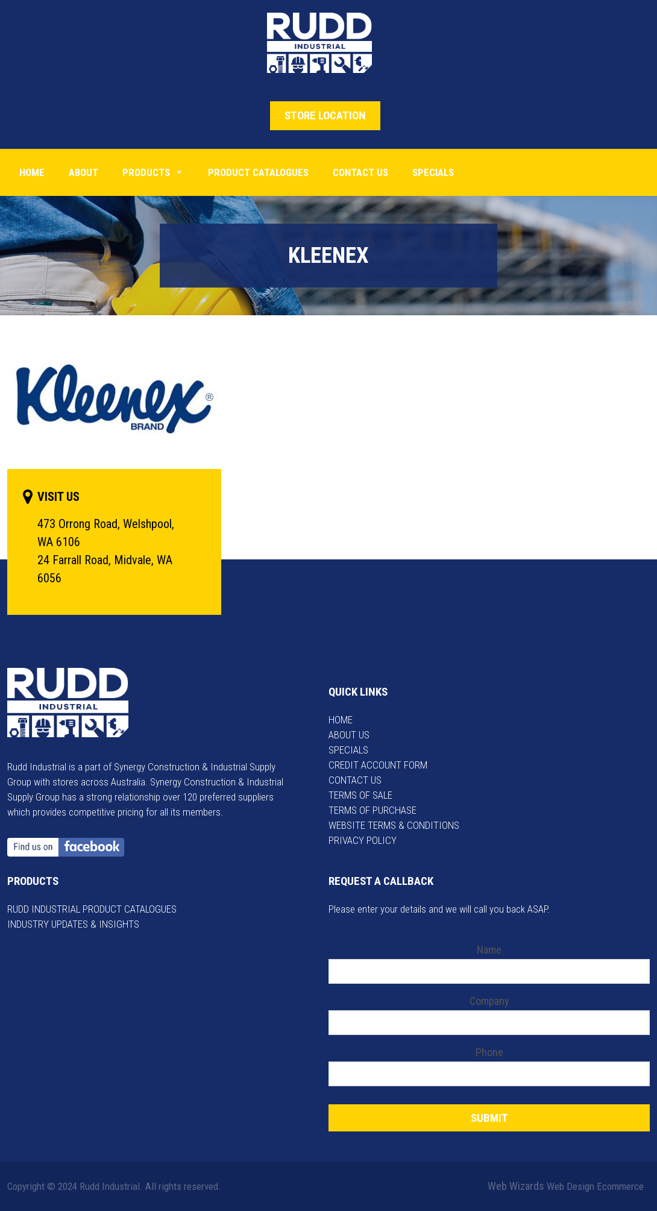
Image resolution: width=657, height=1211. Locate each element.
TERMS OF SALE (360, 795)
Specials (433, 172)
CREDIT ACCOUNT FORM (377, 765)
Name (489, 949)
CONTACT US (355, 780)
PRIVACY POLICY (362, 840)
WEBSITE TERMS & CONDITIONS (393, 825)
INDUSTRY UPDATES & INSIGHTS (73, 924)
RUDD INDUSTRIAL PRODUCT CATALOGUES (92, 909)
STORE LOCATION (325, 115)
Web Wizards (516, 1186)
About (83, 172)
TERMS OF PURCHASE (372, 810)
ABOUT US (348, 735)
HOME (340, 720)
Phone (489, 1052)
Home (32, 172)
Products (153, 172)
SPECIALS (348, 750)
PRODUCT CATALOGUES (258, 172)
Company (489, 1001)
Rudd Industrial (329, 43)
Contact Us (360, 172)
